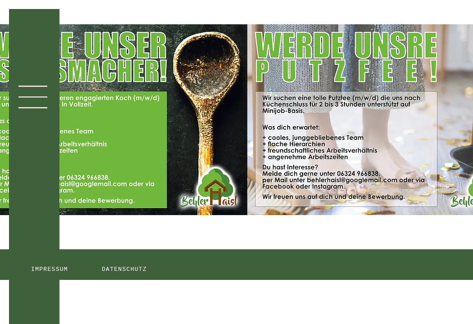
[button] (32, 97)
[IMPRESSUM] (50, 269)
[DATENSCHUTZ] (125, 269)
